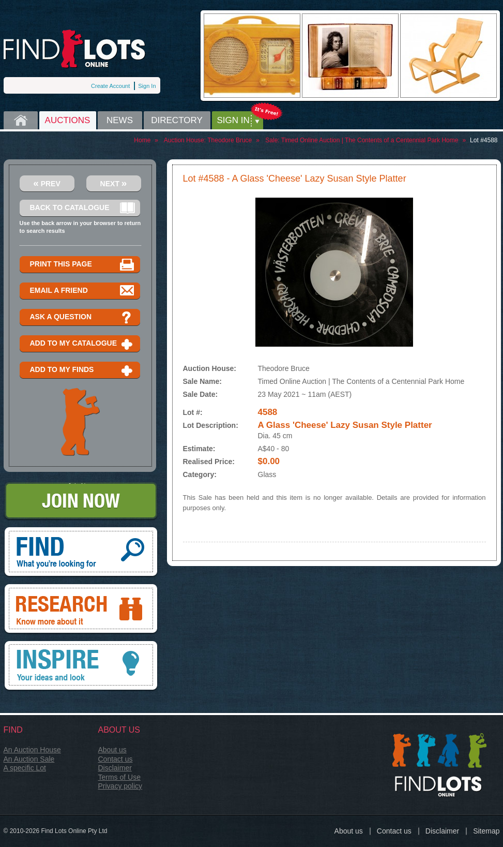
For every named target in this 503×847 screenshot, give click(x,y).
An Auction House (32, 750)
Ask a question (82, 317)
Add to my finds (82, 370)
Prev (46, 182)
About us (112, 750)
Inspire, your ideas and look (81, 666)
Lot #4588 (483, 140)
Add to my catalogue (82, 344)
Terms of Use (119, 777)
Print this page (82, 265)
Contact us (115, 759)
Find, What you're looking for (81, 552)
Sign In (147, 86)
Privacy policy (120, 786)
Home (21, 120)
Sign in (233, 120)
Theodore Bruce (229, 140)
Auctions (67, 120)
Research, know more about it (81, 609)
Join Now (81, 501)
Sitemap (486, 831)
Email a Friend (82, 291)
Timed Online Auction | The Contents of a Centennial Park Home (370, 140)
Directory (177, 120)
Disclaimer (115, 768)
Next (113, 182)
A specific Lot (25, 768)
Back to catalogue (82, 208)
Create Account (110, 86)
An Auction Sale (29, 759)
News (119, 120)
